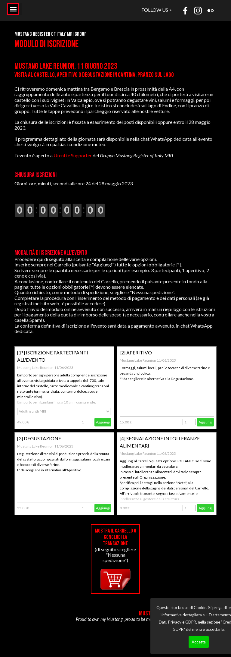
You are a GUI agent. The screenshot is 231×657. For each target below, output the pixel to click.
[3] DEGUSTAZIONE (39, 438)
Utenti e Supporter (73, 155)
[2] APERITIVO (136, 352)
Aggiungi (103, 422)
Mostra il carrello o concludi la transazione (115, 537)
